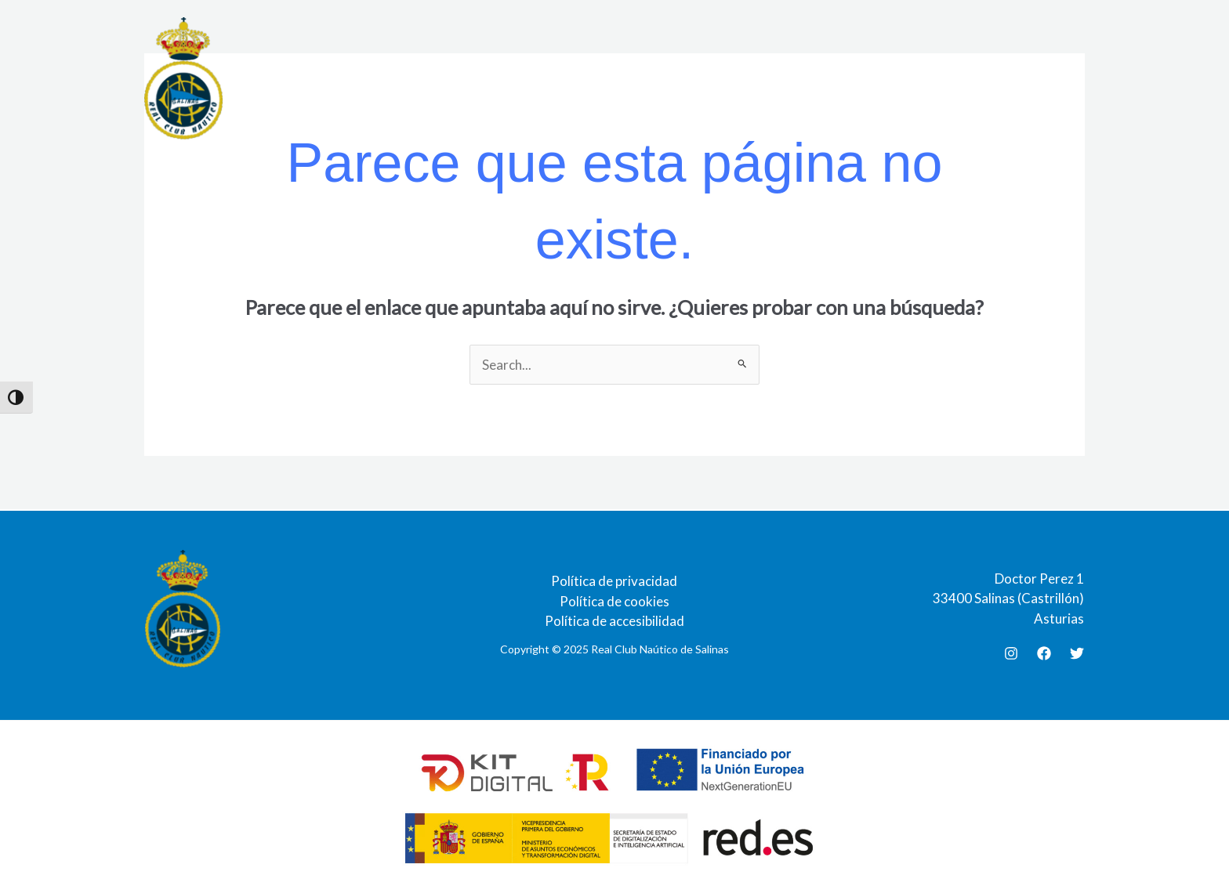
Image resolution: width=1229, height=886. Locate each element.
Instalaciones (398, 78)
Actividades (792, 78)
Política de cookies (614, 601)
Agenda (711, 78)
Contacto (1008, 78)
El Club (310, 78)
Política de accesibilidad (614, 621)
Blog (940, 78)
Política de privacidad (614, 581)
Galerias (876, 78)
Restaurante (504, 78)
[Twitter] (1077, 653)
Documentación (616, 78)
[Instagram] (1011, 653)
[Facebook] (1044, 653)
